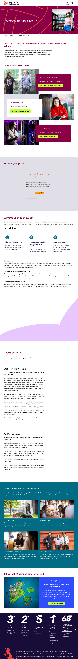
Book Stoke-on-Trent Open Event (50, 85)
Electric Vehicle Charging (11, 418)
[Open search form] (72, 3)
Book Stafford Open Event (20, 111)
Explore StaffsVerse (56, 603)
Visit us (11, 35)
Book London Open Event (48, 136)
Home (5, 35)
